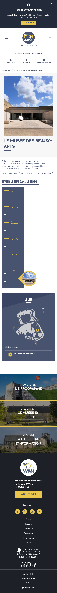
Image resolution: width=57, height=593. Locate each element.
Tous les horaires (37, 54)
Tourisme (28, 524)
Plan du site (28, 583)
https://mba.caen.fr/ (44, 173)
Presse (28, 519)
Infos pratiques (28, 538)
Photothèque (28, 533)
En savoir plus (28, 23)
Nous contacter (28, 494)
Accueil (4, 70)
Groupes (28, 543)
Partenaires (28, 529)
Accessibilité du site (28, 579)
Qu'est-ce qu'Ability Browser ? (28, 554)
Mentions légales (28, 574)
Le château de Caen (15, 70)
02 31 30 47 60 (23, 487)
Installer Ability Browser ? (28, 557)
